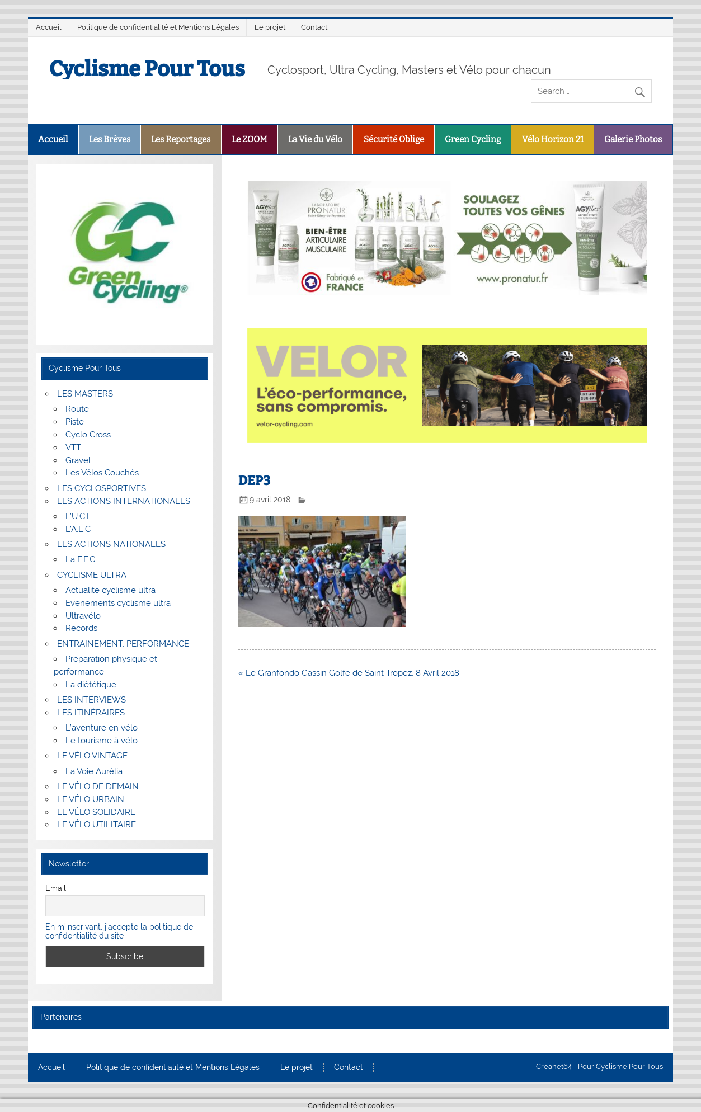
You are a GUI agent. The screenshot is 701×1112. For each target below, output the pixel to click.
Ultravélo (83, 616)
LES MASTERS (85, 394)
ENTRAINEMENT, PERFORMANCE (123, 644)
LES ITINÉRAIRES (91, 713)
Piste (74, 422)
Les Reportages (180, 139)
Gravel (78, 460)
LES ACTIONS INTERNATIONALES (123, 501)
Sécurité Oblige (394, 139)
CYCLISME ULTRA (91, 575)
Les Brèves (109, 139)
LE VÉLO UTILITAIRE (96, 824)
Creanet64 (554, 1066)
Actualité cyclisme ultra (110, 590)
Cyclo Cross (88, 435)
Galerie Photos (633, 139)
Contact (314, 27)
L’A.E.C (78, 529)
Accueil (49, 27)
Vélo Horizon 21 (553, 139)
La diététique (90, 685)
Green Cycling (473, 139)
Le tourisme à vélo (101, 741)
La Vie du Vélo (315, 139)
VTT (73, 447)
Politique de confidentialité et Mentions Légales (158, 27)
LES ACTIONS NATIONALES (111, 544)
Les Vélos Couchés (102, 473)
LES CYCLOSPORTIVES (101, 488)
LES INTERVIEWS (91, 700)
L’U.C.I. (78, 516)
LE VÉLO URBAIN (90, 799)
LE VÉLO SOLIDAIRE (96, 812)
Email (55, 888)
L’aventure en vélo (101, 728)
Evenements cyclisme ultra (118, 603)
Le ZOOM (249, 139)
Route (77, 409)
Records (81, 628)
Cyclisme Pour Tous (147, 69)
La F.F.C (80, 559)
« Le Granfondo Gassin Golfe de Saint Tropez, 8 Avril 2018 (348, 673)
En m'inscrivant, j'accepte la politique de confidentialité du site (119, 931)
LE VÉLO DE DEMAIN (98, 786)
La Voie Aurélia (94, 771)
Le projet (270, 27)
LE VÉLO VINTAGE (92, 756)
